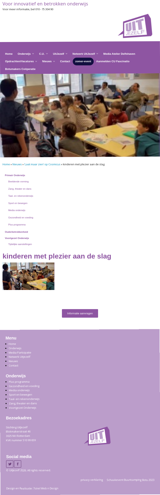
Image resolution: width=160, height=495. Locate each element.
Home (8, 53)
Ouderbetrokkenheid (16, 232)
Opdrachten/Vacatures (19, 61)
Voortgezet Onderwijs (17, 238)
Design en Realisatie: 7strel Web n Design (32, 488)
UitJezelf (58, 53)
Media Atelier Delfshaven (119, 53)
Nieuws (47, 61)
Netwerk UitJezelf (84, 53)
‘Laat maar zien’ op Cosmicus (42, 164)
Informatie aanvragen (80, 313)
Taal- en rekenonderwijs (20, 196)
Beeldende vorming (18, 181)
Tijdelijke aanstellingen (20, 244)
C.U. (41, 53)
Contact (65, 61)
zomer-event (83, 61)
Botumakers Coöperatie (20, 69)
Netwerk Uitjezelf (19, 357)
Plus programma (17, 224)
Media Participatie (20, 352)
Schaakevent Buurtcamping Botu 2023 (130, 479)
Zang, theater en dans (19, 189)
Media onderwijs (16, 210)
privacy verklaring (92, 479)
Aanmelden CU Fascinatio (112, 61)
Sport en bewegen (17, 203)
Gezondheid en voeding (20, 217)
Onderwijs (24, 53)
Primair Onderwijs (15, 175)
